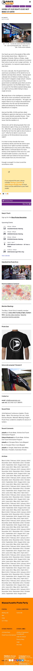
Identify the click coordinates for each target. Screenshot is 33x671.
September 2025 (11, 465)
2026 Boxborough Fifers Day (15, 252)
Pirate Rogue (7, 657)
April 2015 (24, 553)
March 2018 (5, 529)
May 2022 (17, 493)
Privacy (22, 6)
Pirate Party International (9, 635)
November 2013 (18, 566)
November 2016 (18, 540)
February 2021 (15, 503)
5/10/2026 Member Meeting (15, 239)
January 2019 (25, 521)
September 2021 (11, 499)
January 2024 (25, 478)
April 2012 (24, 578)
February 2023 (15, 486)
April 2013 (24, 570)
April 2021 (24, 501)
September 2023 (11, 482)
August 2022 (22, 490)
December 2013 (7, 566)
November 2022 (18, 488)
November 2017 (18, 531)
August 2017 (22, 533)
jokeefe (4, 432)
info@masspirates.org (13, 400)
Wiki (3, 615)
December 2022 (7, 488)
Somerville (19, 613)
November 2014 (18, 557)
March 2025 (5, 469)
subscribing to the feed (13, 184)
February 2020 (15, 512)
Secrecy (28, 6)
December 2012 (7, 574)
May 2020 (17, 510)
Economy (8, 6)
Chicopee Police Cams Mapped (18, 442)
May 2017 (17, 536)
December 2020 (7, 505)
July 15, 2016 (5, 19)
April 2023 (25, 484)
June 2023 (9, 484)
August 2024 (22, 473)
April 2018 (24, 527)
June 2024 (9, 475)
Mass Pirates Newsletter (19, 217)
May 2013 (17, 570)
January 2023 (25, 486)
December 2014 (7, 557)
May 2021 (17, 501)
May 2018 (17, 527)
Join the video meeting (12, 315)
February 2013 (15, 572)
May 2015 (17, 553)
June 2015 (9, 553)
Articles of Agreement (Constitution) (23, 633)
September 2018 (11, 525)
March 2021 (5, 503)
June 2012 (9, 578)
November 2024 (18, 471)
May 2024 (17, 475)
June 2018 (9, 527)
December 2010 (7, 591)
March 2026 (5, 460)
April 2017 (24, 536)
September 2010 (11, 593)
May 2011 (17, 587)
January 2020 (25, 512)
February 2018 (15, 529)
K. (2, 445)
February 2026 (15, 460)
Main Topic (16, 6)
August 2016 (22, 542)
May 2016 (17, 544)
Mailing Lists (5, 613)
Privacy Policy (20, 639)
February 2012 (15, 581)
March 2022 (5, 495)
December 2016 (7, 540)
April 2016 (24, 544)
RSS (25, 660)
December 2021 (7, 497)
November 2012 (18, 574)
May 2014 (17, 561)
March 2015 (5, 555)
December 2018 (7, 523)
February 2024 (15, 478)
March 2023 (5, 486)
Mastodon (12, 660)
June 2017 (9, 536)
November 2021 (18, 497)
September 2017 (11, 533)
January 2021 (25, 503)
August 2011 (22, 585)
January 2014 (25, 563)
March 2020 (6, 512)
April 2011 (24, 587)
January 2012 (25, 581)
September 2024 (11, 473)
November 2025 (18, 463)
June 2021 (9, 501)
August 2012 (22, 576)
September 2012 (11, 576)
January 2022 (25, 495)
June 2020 (9, 510)
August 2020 (22, 508)
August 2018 (22, 525)
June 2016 (9, 544)
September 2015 (11, 551)
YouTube (15, 660)
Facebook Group (20, 660)
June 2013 (9, 570)
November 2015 (18, 548)
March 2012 (5, 581)
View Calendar (6, 255)
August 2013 (22, 568)
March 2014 (5, 563)
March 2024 (6, 478)
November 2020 (18, 505)
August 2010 (22, 593)
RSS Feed (19, 644)
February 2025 (15, 469)
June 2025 (9, 467)
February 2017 (15, 538)
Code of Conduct (21, 636)
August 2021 (22, 499)
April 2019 (24, 518)
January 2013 (25, 572)
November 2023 (18, 480)
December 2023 (7, 480)
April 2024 (25, 475)
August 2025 (22, 465)
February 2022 (15, 495)
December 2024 (7, 471)
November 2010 (18, 591)
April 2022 (25, 493)
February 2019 (15, 521)
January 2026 (25, 460)
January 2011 (25, 589)
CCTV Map (5, 620)
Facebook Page (17, 660)
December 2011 (7, 583)
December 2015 (7, 548)
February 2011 (15, 589)
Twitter (22, 660)
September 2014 (11, 559)
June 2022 (9, 493)
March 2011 (5, 589)
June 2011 (9, 587)
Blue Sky (10, 660)
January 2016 (25, 546)
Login (18, 642)
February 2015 (15, 555)
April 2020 (25, 510)
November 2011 (18, 583)
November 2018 (18, 523)
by (5, 17)
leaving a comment (16, 182)
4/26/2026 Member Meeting (15, 234)
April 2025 (25, 467)
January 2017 (25, 538)
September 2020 (11, 508)
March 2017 (5, 538)
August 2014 (22, 559)
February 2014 (15, 563)
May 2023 (17, 484)
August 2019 (22, 516)
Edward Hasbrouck (8, 437)
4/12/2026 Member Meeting (15, 228)
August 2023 (22, 482)
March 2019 (5, 521)
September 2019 (11, 516)
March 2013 (5, 572)
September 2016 (11, 542)
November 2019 (18, 514)
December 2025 (7, 463)
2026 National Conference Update (13, 413)
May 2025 (17, 467)
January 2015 (25, 555)
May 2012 (17, 578)
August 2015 (22, 551)
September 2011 (11, 585)
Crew (3, 618)
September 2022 (11, 490)
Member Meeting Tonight (21, 417)
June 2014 (9, 561)
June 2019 (9, 518)
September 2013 (11, 568)
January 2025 (25, 469)
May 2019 (17, 518)
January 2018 (25, 529)
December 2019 (7, 514)
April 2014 (25, 561)
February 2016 (15, 546)
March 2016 (5, 546)
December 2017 (7, 531)
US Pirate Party (6, 632)
